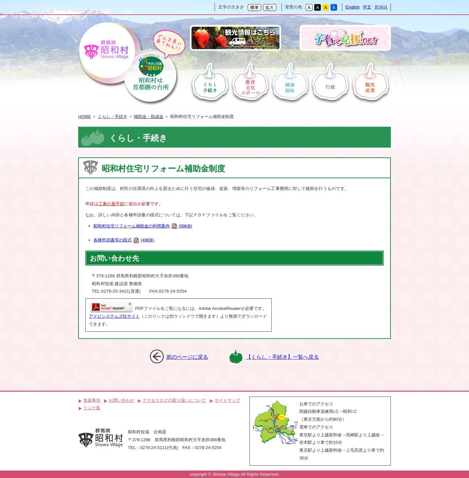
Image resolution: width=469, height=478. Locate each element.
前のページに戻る (187, 357)
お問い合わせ (121, 400)
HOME (84, 116)
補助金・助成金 (148, 116)
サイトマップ (227, 400)
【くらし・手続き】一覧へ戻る (282, 357)
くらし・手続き (112, 116)
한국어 (381, 7)
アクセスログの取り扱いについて (174, 400)
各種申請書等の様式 (123, 240)
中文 (367, 7)
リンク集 (91, 407)
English (353, 7)
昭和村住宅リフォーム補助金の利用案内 (142, 226)
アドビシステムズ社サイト (114, 316)
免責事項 (91, 400)
